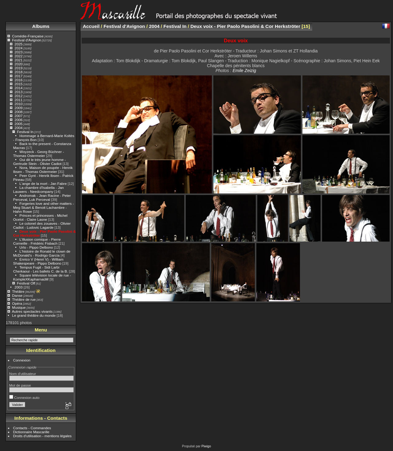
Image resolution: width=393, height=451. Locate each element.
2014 (18, 88)
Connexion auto (24, 397)
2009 (18, 108)
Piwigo (206, 446)
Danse (17, 295)
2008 (18, 112)
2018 (18, 72)
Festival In (25, 132)
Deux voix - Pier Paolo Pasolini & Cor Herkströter (245, 26)
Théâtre (18, 291)
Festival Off (26, 283)
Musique (18, 307)
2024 (18, 48)
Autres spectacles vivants (32, 311)
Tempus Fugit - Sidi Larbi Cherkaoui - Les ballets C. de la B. (40, 269)
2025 (18, 44)
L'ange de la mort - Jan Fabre (43, 183)
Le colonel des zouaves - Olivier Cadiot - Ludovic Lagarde (42, 225)
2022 (18, 56)
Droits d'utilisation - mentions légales (42, 436)
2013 (18, 92)
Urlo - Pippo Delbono (36, 247)
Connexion (21, 360)
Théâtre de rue (24, 299)
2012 (18, 96)
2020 (18, 64)
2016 (18, 80)
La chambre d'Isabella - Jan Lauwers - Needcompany (38, 189)
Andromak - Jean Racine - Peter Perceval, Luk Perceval (42, 197)
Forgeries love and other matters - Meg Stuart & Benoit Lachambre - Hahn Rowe (43, 207)
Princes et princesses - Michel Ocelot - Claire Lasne (40, 217)
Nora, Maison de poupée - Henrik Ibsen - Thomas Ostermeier (43, 170)
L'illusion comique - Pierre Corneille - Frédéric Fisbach (37, 241)
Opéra (17, 303)
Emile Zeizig (244, 70)
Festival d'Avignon (26, 40)
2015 (18, 84)
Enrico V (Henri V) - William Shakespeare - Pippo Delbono (38, 261)
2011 (18, 100)
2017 (18, 76)
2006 (18, 120)
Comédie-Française (28, 36)
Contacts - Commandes (32, 428)
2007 (18, 116)
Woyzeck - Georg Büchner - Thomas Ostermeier (38, 154)
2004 (18, 128)
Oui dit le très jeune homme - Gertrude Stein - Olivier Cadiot (39, 162)
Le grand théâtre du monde (34, 315)
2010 (18, 104)
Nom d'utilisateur (22, 374)
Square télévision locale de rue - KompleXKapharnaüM (42, 277)
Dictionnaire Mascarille (31, 432)
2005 (18, 124)
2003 (18, 287)
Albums (40, 26)
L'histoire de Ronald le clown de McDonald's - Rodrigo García (41, 253)
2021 (18, 60)
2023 (18, 52)
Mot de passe (20, 385)
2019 (18, 68)
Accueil (91, 26)
